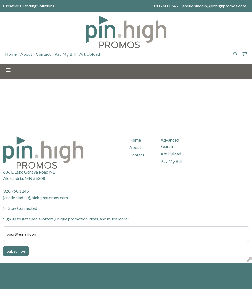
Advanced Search (170, 143)
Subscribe (16, 251)
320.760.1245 (165, 5)
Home (11, 54)
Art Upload (89, 54)
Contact (43, 54)
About (26, 54)
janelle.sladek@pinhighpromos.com (213, 5)
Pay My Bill (65, 54)
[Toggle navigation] (8, 70)
